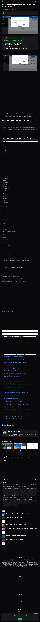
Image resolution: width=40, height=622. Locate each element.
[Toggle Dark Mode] (35, 2)
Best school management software (12, 522)
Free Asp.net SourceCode (33, 491)
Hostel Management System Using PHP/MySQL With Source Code (15, 401)
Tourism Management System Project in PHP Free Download (14, 359)
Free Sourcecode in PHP (23, 491)
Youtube (20, 599)
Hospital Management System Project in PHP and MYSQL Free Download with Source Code (19, 47)
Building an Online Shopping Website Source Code (14, 44)
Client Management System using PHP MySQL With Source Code (15, 364)
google (4, 504)
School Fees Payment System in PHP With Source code (13, 387)
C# (19, 487)
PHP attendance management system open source (12, 398)
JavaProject (30, 495)
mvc (16, 504)
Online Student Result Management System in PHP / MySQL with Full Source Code (18, 409)
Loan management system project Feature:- (13, 40)
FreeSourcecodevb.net (31, 493)
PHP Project (20, 601)
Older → (35, 479)
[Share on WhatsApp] (8, 425)
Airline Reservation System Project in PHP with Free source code (15, 390)
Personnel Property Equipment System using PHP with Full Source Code (16, 400)
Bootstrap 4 (15, 487)
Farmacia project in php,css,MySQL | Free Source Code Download (15, 373)
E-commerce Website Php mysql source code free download (17, 533)
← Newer (4, 479)
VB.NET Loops (5, 502)
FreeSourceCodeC (16, 493)
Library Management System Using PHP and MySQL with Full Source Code (17, 384)
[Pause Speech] (35, 13)
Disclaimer (20, 583)
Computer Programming (7, 489)
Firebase (16, 491)
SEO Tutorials (26, 498)
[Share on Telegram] (10, 425)
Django (28, 489)
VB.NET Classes (17, 500)
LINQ (35, 495)
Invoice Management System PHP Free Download (12, 406)
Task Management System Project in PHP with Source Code (14, 379)
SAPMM (21, 498)
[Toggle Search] (33, 2)
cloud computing (26, 502)
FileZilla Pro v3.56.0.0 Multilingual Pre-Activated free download (16, 48)
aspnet (21, 502)
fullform (35, 502)
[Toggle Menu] (38, 2)
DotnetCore (11, 491)
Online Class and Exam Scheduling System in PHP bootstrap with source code (17, 389)
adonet (10, 502)
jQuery (8, 504)
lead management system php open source (14, 511)
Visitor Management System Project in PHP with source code (14, 356)
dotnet (32, 502)
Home (20, 576)
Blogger (4, 487)
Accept (20, 619)
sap (23, 504)
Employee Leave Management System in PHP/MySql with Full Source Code (17, 393)
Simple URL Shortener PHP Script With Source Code (13, 376)
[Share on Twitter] (5, 425)
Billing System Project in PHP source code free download (13, 378)
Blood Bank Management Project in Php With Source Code (14, 360)
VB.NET (12, 500)
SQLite (31, 498)
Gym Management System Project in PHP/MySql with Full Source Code (16, 392)
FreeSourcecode (23, 493)
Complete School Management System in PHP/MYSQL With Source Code (16, 404)
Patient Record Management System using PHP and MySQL (14, 357)
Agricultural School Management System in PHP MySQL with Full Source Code (17, 395)
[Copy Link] (13, 425)
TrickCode (5, 1)
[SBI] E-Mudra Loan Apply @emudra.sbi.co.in (14, 540)
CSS (29, 487)
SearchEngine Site (6, 500)
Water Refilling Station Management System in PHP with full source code (16, 403)
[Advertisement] (20, 84)
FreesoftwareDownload (15, 495)
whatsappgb (14, 506)
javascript (12, 504)
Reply (5, 460)
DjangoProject (5, 491)
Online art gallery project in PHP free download (12, 368)
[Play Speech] (34, 13)
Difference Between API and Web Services (14, 518)
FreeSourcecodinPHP (6, 495)
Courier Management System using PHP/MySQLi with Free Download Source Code (18, 396)
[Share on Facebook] (2, 425)
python (20, 504)
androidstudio (15, 502)
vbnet (29, 504)
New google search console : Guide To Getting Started (16, 536)
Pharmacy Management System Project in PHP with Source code (15, 362)
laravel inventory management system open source (12, 367)
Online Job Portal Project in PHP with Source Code (12, 365)
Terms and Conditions (20, 581)
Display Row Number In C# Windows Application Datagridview (17, 544)
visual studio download (7, 506)
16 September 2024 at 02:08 (15, 456)
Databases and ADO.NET (17, 489)
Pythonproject (16, 498)
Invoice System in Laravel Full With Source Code (12, 370)
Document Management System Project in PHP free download (14, 382)
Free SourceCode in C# (7, 493)
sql (26, 504)
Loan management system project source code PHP (14, 39)
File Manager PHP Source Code (9, 371)
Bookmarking (9, 487)
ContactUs (20, 597)
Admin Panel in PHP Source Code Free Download (13, 43)
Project (11, 498)
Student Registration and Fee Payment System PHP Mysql (17, 338)
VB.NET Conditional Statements (27, 500)
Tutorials (20, 578)
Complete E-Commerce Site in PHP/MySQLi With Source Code (14, 381)
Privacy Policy (20, 594)
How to (26, 495)
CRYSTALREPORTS (24, 487)
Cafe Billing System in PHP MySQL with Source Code (13, 407)
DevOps (23, 489)
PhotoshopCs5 (5, 498)
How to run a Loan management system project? (13, 41)
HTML (22, 495)
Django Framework (34, 489)
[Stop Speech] (36, 13)
